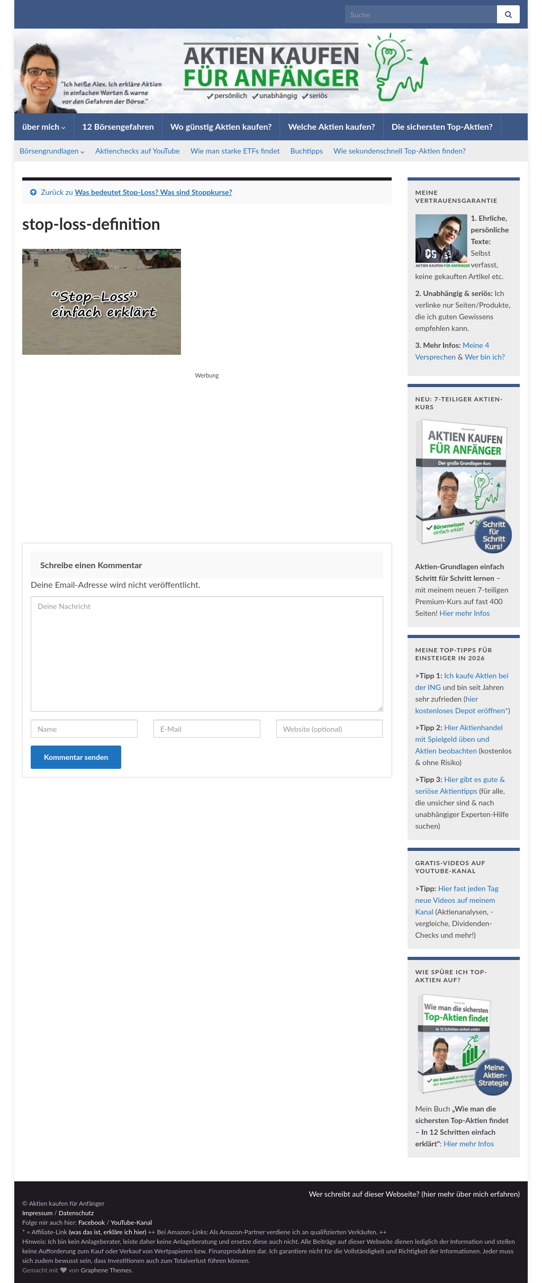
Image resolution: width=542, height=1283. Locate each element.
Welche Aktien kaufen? (331, 126)
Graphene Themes (105, 1270)
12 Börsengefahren (118, 126)
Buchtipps (307, 150)
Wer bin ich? (485, 356)
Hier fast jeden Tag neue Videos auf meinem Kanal (457, 900)
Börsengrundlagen (52, 150)
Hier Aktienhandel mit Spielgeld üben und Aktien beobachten (459, 739)
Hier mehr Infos (464, 612)
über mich (44, 126)
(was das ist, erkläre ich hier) (107, 1232)
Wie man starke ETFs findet (235, 150)
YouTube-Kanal (131, 1222)
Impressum (37, 1213)
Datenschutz (76, 1213)
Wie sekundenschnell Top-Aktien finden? (399, 150)
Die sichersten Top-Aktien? (442, 126)
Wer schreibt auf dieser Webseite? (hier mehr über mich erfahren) (414, 1193)
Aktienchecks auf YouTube (137, 150)
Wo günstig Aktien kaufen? (221, 126)
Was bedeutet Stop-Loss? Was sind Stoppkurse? (153, 191)
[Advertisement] (207, 456)
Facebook (91, 1222)
